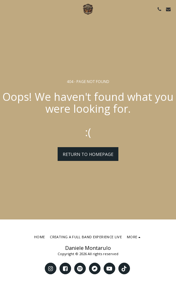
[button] (7, 9)
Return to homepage (88, 154)
